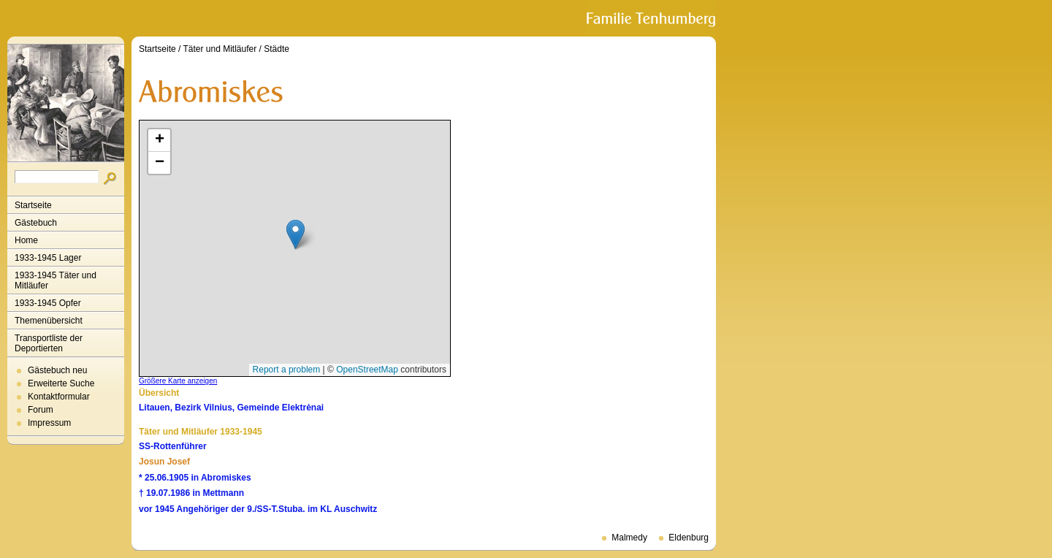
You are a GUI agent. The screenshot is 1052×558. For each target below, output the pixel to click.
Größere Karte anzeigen (178, 381)
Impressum (49, 423)
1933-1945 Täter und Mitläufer (55, 280)
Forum (40, 410)
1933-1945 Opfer (48, 303)
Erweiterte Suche (61, 383)
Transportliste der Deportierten (49, 343)
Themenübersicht (49, 321)
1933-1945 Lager (48, 258)
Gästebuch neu (57, 370)
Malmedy (629, 537)
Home (26, 240)
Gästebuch (36, 223)
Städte (276, 49)
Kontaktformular (59, 396)
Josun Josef (164, 461)
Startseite (33, 205)
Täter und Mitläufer (220, 49)
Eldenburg (688, 537)
